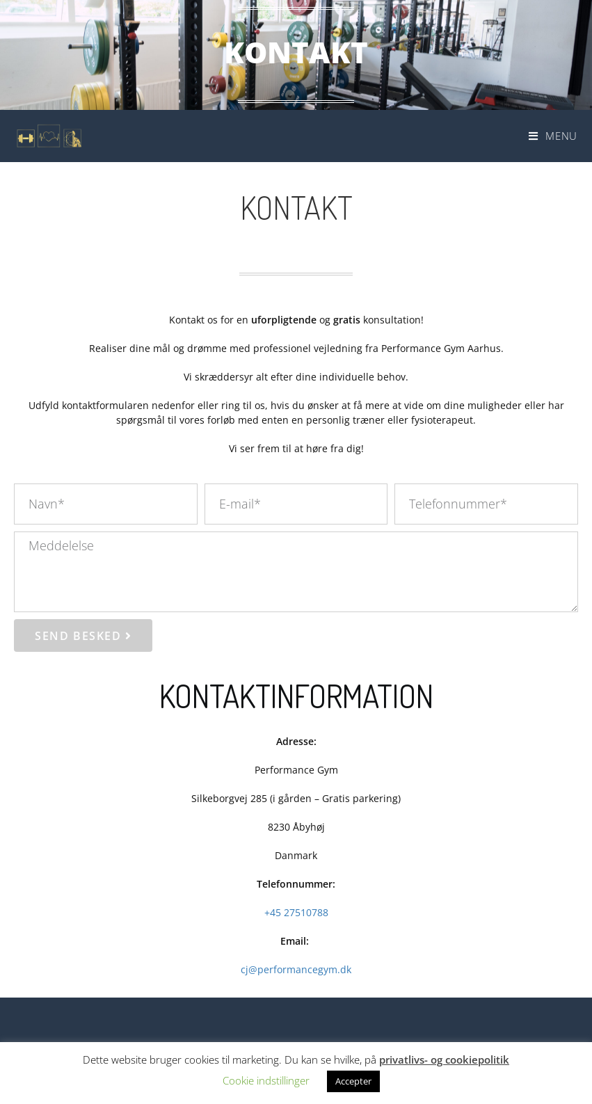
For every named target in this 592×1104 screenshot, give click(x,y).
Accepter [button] (353, 1081)
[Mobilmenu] (553, 136)
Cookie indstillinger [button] (266, 1080)
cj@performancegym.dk (296, 969)
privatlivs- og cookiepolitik (444, 1059)
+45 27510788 (296, 912)
